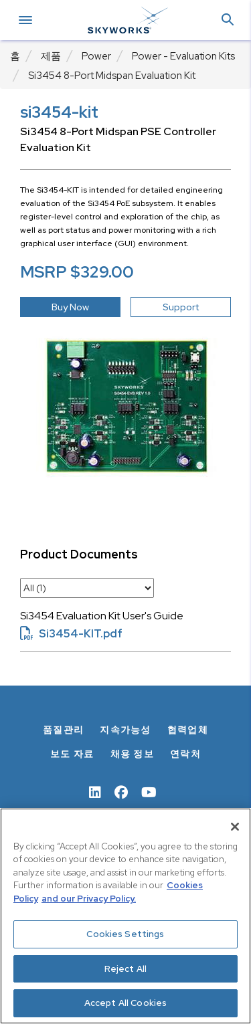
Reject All (125, 969)
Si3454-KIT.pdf (71, 634)
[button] (227, 20)
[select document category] (87, 588)
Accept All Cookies (125, 1003)
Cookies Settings (125, 934)
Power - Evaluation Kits (183, 56)
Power (96, 56)
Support (181, 307)
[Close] (235, 826)
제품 (51, 56)
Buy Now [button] (70, 307)
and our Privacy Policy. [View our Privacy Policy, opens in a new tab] (88, 898)
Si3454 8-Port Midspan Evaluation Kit (111, 75)
